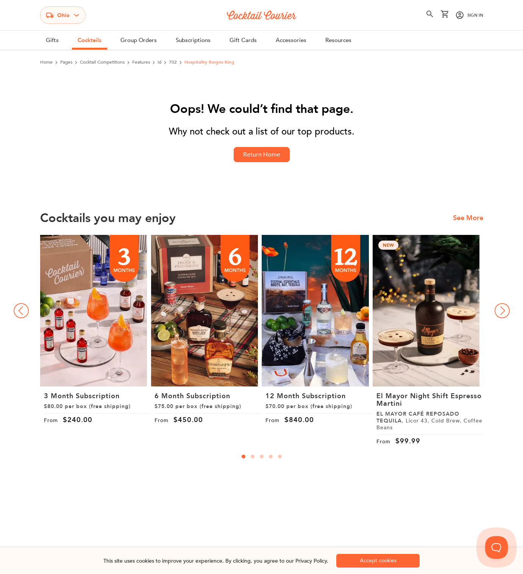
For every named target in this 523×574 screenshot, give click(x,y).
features (141, 62)
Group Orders (138, 40)
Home (46, 62)
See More (468, 218)
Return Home (261, 154)
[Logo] (262, 15)
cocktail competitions (102, 62)
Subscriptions (193, 40)
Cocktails (89, 40)
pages (66, 62)
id (159, 62)
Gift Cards (243, 40)
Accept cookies (378, 560)
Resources (338, 40)
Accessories (291, 40)
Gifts (52, 40)
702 (173, 62)
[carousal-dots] (243, 456)
